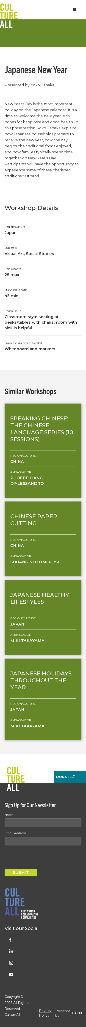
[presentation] (39, 858)
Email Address (16, 833)
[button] (74, 10)
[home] (9, 9)
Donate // (65, 777)
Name (9, 815)
